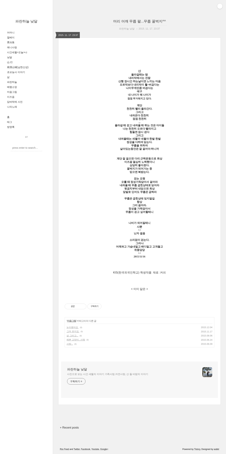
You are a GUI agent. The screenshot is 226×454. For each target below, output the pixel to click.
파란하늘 (12, 82)
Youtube (95, 449)
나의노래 (12, 106)
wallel (216, 449)
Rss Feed (64, 449)
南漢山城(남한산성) (17, 67)
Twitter (77, 449)
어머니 (10, 32)
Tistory (197, 449)
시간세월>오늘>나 (17, 52)
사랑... (70, 344)
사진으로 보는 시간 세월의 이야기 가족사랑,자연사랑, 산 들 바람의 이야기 (107, 374)
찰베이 (10, 37)
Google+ (104, 449)
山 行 (10, 62)
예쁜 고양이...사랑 (76, 339)
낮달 (9, 57)
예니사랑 (12, 47)
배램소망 (12, 87)
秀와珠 (10, 42)
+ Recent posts (69, 427)
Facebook (85, 449)
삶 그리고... (72, 335)
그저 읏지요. (73, 331)
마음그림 (12, 92)
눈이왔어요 (73, 327)
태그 (9, 122)
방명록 (10, 127)
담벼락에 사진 (15, 101)
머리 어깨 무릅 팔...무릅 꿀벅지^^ (139, 21)
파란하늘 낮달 (26, 21)
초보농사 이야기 (16, 72)
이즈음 (10, 96)
